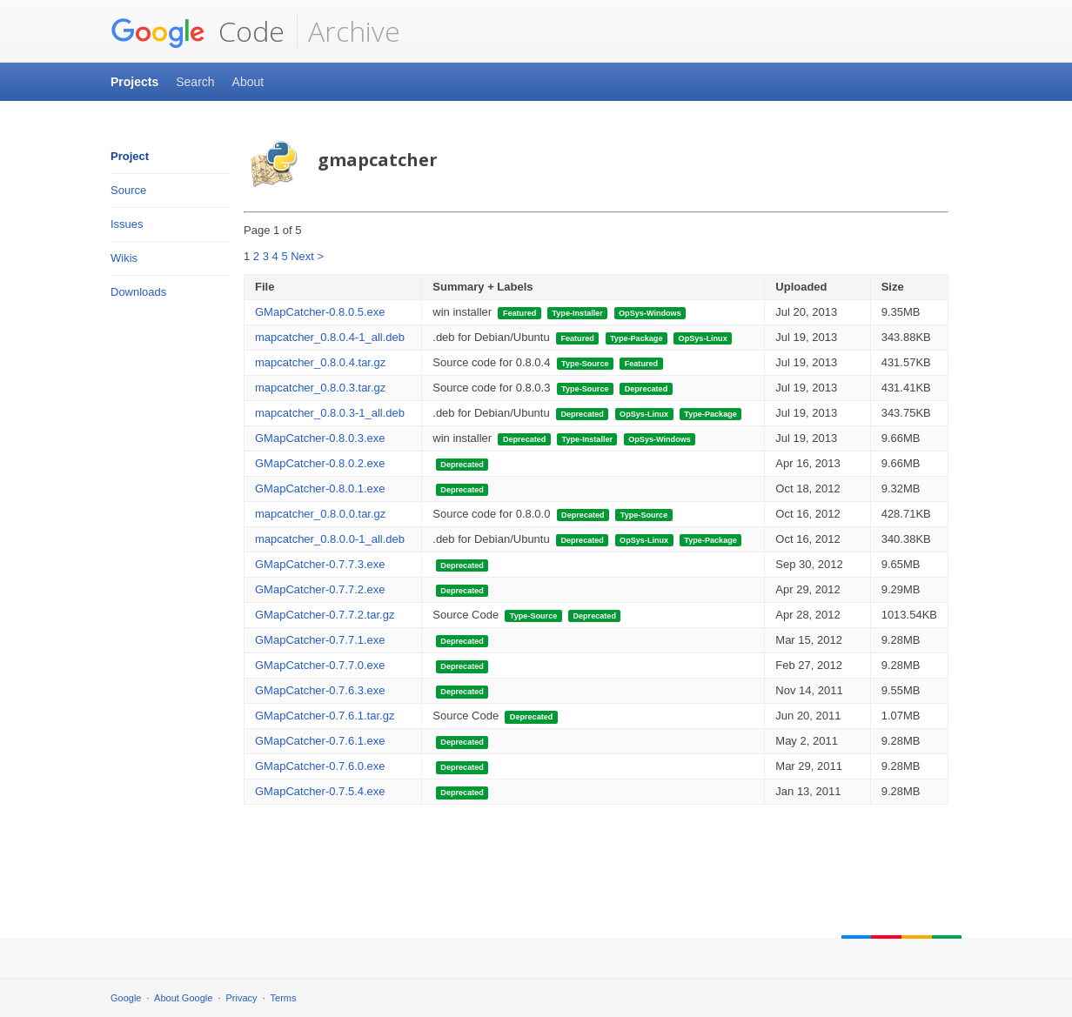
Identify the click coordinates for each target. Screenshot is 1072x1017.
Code (198, 31)
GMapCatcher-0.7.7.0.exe (320, 665)
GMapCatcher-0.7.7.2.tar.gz (324, 614)
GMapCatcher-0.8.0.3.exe (320, 438)
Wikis (124, 257)
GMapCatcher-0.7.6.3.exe (320, 690)
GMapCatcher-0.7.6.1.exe (320, 740)
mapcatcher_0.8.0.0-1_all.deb (330, 538)
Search (195, 82)
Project (130, 156)
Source (128, 190)
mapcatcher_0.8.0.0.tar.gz (320, 513)
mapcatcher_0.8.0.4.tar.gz (320, 362)
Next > (307, 256)
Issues (127, 224)
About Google (183, 998)
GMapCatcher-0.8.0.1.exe (320, 488)
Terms (284, 998)
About (248, 82)
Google (126, 998)
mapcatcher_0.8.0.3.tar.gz (320, 387)
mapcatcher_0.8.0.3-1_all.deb (330, 412)
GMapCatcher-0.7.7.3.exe (320, 564)
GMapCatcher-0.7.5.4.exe (320, 791)
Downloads (138, 291)
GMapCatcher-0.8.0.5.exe (320, 311)
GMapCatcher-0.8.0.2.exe (320, 463)
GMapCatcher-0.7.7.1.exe (320, 639)
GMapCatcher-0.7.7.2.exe (320, 589)
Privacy (242, 998)
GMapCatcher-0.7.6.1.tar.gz (324, 715)
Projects (134, 82)
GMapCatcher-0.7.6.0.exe (320, 766)
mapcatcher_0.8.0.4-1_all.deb (330, 337)
